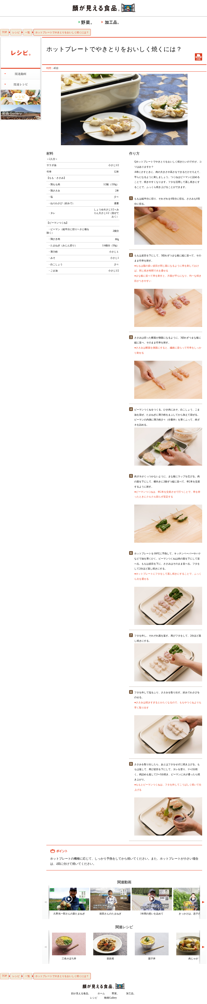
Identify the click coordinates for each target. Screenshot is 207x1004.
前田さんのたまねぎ (110, 913)
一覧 (27, 32)
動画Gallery (110, 997)
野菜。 (115, 993)
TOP (4, 32)
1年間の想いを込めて (152, 913)
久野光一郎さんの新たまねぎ (69, 913)
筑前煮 (110, 958)
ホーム (101, 993)
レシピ (16, 32)
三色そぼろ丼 (69, 958)
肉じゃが (193, 958)
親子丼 (152, 958)
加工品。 (131, 993)
